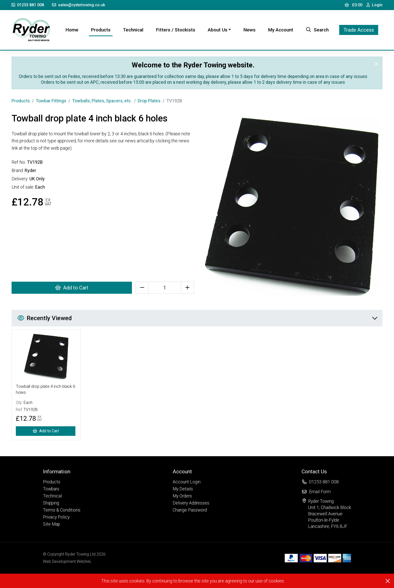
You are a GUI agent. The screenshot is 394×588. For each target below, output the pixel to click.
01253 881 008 (28, 5)
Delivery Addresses (191, 503)
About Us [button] (217, 30)
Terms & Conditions (61, 510)
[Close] (376, 64)
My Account (280, 30)
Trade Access (358, 30)
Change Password (190, 510)
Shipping (51, 503)
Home (73, 29)
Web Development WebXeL (67, 561)
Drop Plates (149, 100)
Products (101, 30)
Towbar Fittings (51, 100)
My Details (183, 488)
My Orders (182, 495)
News (249, 30)
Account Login (187, 481)
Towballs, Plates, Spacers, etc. (102, 100)
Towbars (51, 488)
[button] (61, 471)
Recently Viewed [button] (197, 318)
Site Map (51, 524)
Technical (133, 30)
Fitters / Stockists (175, 30)
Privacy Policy (56, 517)
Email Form (320, 491)
